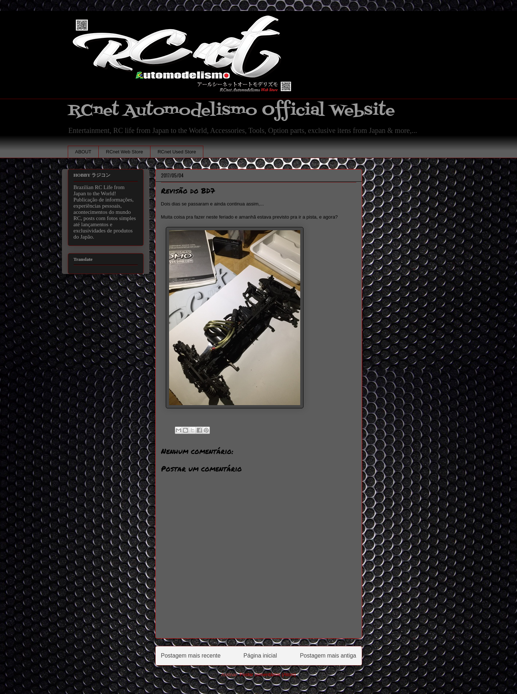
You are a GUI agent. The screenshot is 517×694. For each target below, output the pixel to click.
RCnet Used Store (176, 151)
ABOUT (83, 151)
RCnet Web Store (124, 151)
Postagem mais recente (191, 655)
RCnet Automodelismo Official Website (231, 110)
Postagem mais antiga (328, 655)
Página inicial (260, 655)
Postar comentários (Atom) (267, 674)
